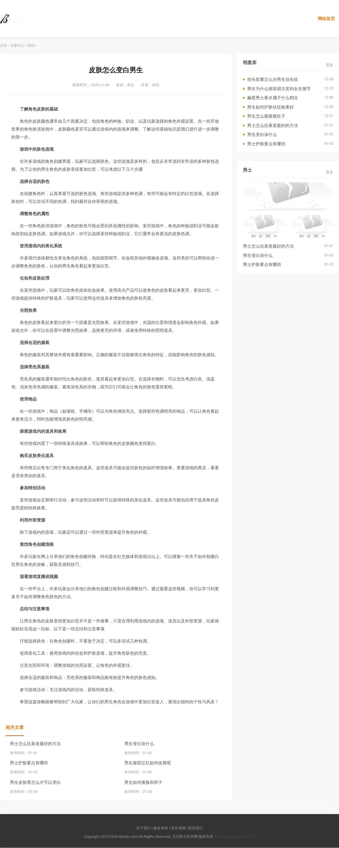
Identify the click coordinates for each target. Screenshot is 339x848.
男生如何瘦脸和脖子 (143, 782)
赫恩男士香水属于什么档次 (272, 98)
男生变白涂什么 (139, 743)
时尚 (31, 46)
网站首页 (326, 18)
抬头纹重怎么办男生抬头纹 (272, 79)
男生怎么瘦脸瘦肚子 (266, 116)
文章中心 (17, 46)
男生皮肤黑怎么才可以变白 (35, 782)
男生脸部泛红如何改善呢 (147, 763)
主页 (3, 46)
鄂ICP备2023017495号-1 (234, 836)
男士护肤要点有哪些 (29, 763)
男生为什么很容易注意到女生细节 (279, 88)
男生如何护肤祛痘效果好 (270, 107)
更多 (329, 65)
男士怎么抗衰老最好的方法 (35, 743)
